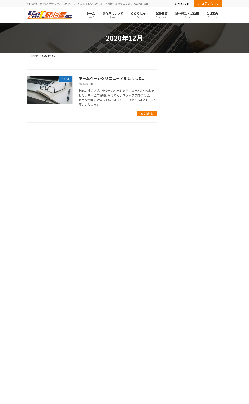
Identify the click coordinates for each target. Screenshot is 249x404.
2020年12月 (178, 188)
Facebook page (191, 310)
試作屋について (55, 279)
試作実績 (101, 279)
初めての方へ (79, 279)
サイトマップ (38, 281)
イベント (206, 99)
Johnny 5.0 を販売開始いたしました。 (193, 144)
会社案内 (148, 279)
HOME (34, 279)
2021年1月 (178, 179)
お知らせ (194, 82)
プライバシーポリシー (197, 279)
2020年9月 (178, 196)
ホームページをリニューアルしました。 (112, 78)
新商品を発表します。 (184, 87)
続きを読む (147, 113)
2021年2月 (178, 171)
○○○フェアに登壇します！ (189, 104)
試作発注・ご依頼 (124, 279)
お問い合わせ (208, 3)
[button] (124, 258)
